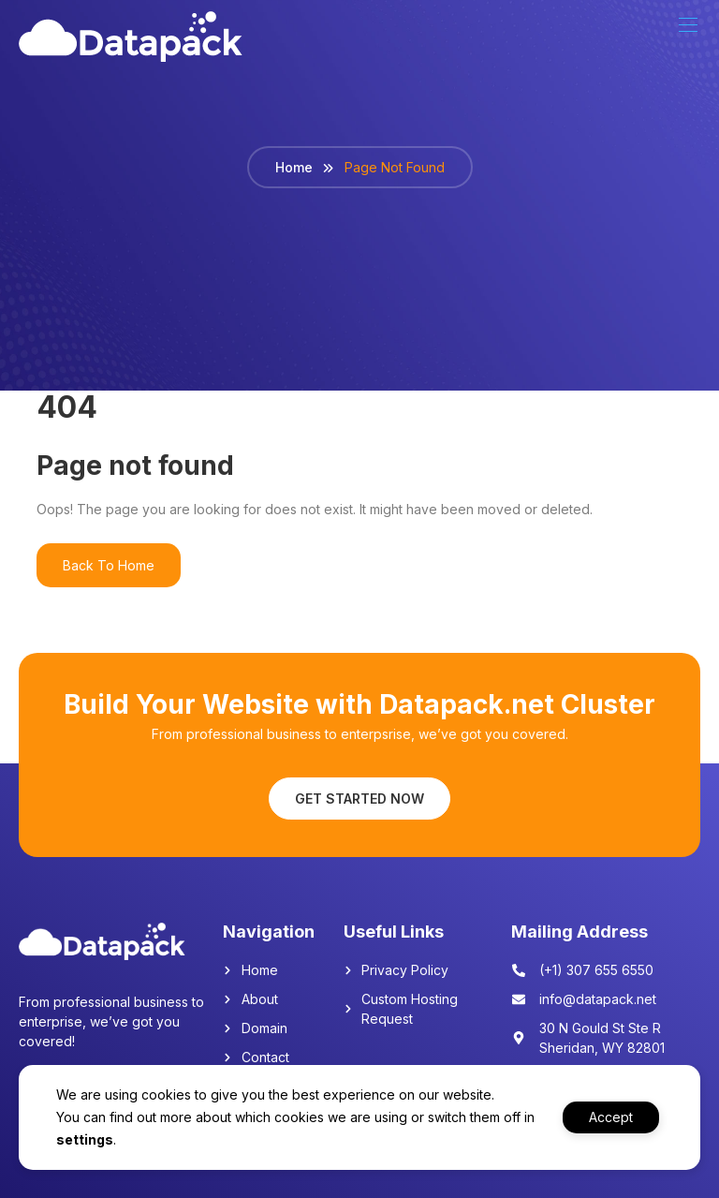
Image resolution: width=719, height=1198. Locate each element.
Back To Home (108, 565)
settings (98, 1139)
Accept (609, 1117)
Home (294, 167)
